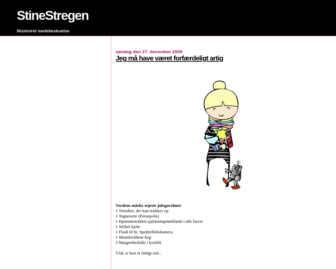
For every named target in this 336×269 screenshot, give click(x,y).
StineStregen (53, 15)
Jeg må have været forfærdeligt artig (169, 58)
